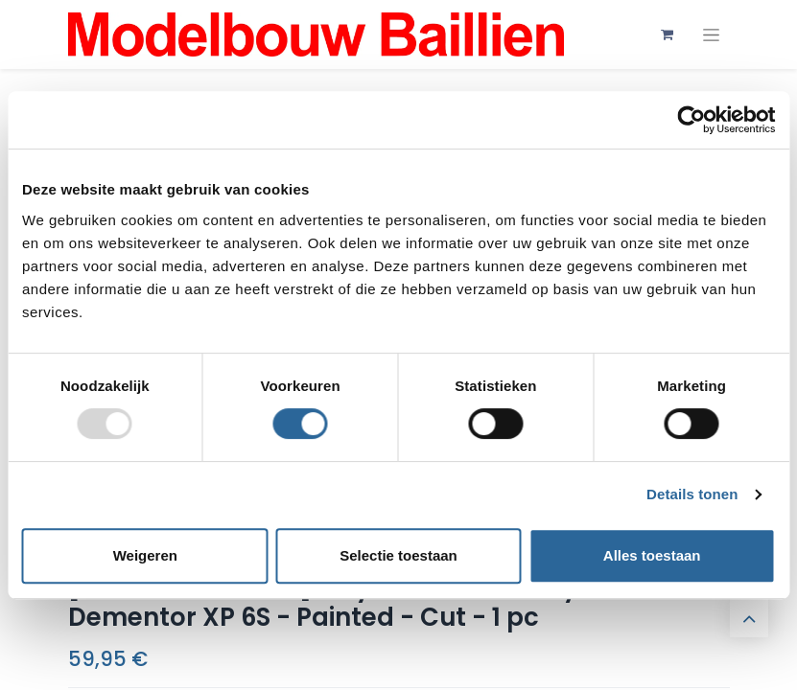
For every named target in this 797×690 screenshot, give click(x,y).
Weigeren (145, 555)
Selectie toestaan (398, 555)
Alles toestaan (652, 555)
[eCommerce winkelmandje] (667, 34)
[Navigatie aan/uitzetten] (711, 35)
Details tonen (692, 494)
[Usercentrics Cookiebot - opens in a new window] (691, 119)
